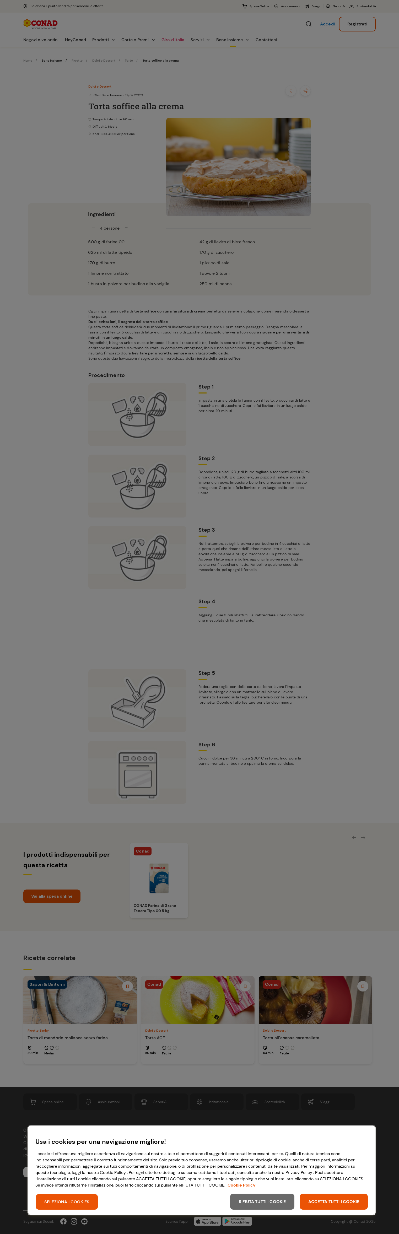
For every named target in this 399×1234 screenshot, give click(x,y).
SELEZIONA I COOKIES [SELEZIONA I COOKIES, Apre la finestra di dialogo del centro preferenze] (66, 1202)
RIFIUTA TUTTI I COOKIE (262, 1201)
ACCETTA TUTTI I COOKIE (333, 1201)
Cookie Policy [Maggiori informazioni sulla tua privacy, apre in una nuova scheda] (242, 1185)
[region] (202, 1170)
